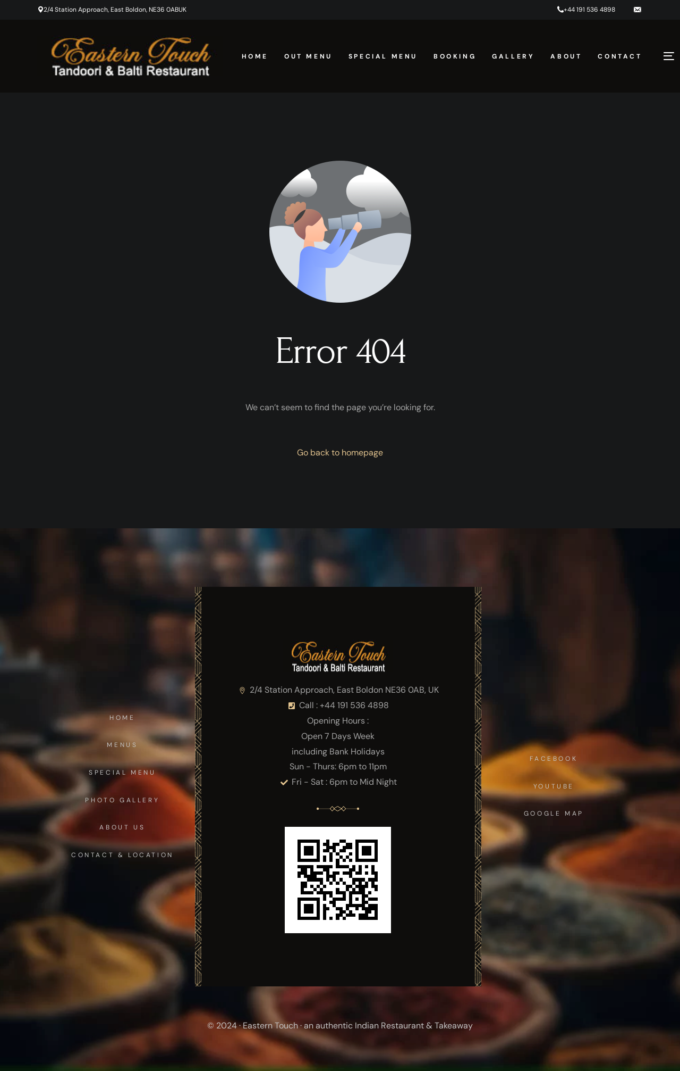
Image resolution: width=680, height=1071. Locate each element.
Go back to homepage (340, 452)
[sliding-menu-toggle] (669, 56)
